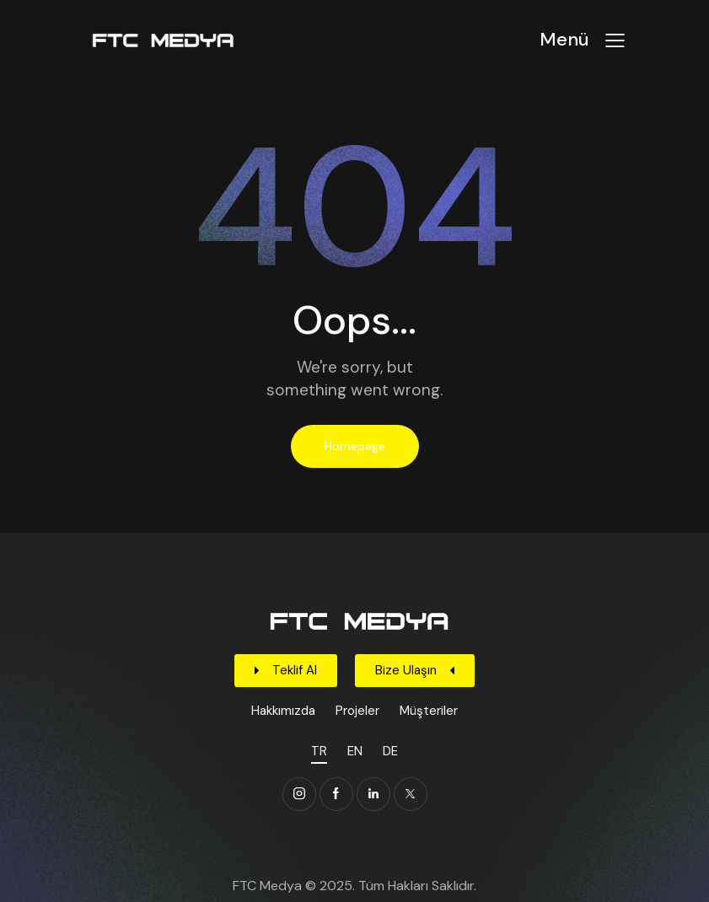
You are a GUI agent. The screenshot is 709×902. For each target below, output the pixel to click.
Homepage (355, 446)
